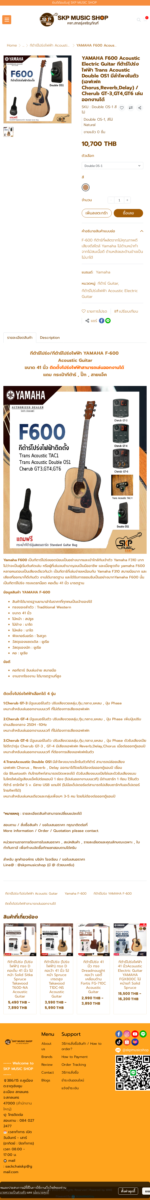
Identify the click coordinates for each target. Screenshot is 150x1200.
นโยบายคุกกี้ (41, 1191)
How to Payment (75, 1056)
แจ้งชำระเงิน (70, 1088)
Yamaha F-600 (75, 893)
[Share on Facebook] (101, 320)
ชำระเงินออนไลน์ (73, 1080)
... (23, 45)
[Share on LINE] (108, 320)
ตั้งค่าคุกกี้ (128, 1189)
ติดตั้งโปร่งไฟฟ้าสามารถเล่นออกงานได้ (30, 903)
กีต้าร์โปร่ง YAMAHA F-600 (113, 893)
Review (47, 1064)
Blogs (45, 1080)
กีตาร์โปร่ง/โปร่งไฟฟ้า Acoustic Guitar (31, 893)
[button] (139, 20)
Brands (46, 1056)
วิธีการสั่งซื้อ (70, 1072)
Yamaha (103, 272)
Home (12, 45)
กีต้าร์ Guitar (108, 283)
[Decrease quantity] (111, 200)
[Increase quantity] (127, 200)
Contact (47, 1072)
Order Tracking (74, 1064)
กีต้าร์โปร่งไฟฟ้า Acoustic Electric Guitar (62, 45)
